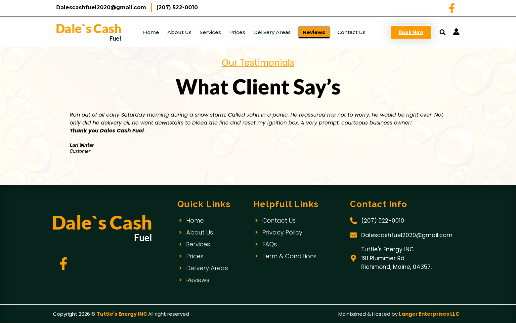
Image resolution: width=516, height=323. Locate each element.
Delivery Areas (272, 32)
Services (210, 32)
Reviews (314, 32)
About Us (179, 32)
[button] (442, 32)
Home (151, 32)
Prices (237, 32)
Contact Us (351, 32)
